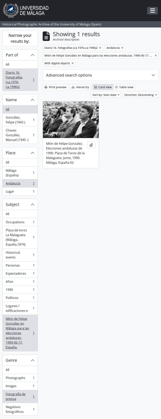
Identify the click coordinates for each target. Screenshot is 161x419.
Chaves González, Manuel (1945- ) (20, 135)
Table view (124, 87)
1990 (20, 290)
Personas (20, 266)
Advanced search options (69, 75)
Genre (11, 360)
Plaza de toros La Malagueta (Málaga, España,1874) (20, 237)
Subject (12, 204)
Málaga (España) (20, 172)
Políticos (20, 298)
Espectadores (20, 274)
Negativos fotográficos (20, 409)
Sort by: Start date (104, 95)
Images (20, 387)
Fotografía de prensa (20, 396)
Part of (12, 55)
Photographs (20, 378)
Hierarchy (80, 87)
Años (20, 282)
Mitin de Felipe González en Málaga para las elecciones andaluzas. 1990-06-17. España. (20, 333)
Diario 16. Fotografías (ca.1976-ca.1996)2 (20, 79)
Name (11, 99)
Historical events (20, 254)
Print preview (55, 87)
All (7, 64)
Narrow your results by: (20, 38)
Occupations (20, 223)
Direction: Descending (139, 95)
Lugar (20, 192)
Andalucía (20, 184)
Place (10, 152)
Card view (103, 87)
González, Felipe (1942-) (20, 119)
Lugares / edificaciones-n (20, 308)
